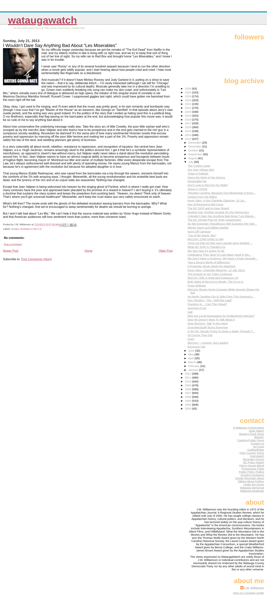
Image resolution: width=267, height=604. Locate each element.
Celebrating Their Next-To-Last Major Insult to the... (219, 254)
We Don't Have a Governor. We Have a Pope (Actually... (222, 258)
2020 (188, 111)
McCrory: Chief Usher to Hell (205, 239)
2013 (188, 138)
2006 (188, 396)
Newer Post (10, 250)
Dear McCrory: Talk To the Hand (207, 323)
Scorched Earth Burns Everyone (207, 327)
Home (89, 250)
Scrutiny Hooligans (252, 475)
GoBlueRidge (255, 449)
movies (15, 229)
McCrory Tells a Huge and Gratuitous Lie (212, 277)
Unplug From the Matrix (202, 196)
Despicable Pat (196, 181)
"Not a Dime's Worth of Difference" (208, 262)
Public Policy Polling (251, 471)
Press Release (196, 285)
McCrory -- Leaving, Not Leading (207, 342)
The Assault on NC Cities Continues (209, 274)
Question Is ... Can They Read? (207, 304)
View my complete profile (248, 593)
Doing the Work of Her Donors (206, 177)
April (191, 358)
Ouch (190, 338)
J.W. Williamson (254, 587)
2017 (188, 123)
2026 (188, 88)
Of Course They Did (199, 335)
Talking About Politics (251, 481)
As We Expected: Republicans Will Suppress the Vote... (222, 223)
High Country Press (252, 452)
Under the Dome (253, 484)
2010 (188, 381)
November (195, 146)
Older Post (166, 250)
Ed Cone (258, 446)
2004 (188, 404)
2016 (188, 127)
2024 (188, 96)
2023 (188, 100)
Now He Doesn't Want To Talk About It (211, 319)
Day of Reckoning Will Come (205, 204)
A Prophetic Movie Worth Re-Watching (211, 266)
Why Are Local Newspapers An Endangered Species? (221, 315)
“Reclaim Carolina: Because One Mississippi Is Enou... (221, 192)
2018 (188, 119)
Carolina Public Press (250, 440)
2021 (188, 107)
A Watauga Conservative (248, 427)
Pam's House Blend (251, 465)
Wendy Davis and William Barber (208, 227)
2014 (188, 135)
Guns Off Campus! (199, 231)
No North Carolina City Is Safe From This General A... (220, 296)
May (191, 354)
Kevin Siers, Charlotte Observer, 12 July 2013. (216, 270)
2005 (188, 400)
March (192, 362)
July (191, 161)
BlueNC (259, 437)
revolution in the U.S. (31, 229)
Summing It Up (196, 308)
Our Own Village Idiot (200, 169)
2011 (188, 377)
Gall (189, 312)
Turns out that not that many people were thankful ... (220, 243)
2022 (188, 103)
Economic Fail (196, 346)
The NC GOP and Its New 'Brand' (208, 208)
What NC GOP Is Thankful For (206, 247)
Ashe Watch (256, 430)
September (195, 154)
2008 (188, 389)
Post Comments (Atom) (36, 259)
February (194, 366)
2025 (188, 92)
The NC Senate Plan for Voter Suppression (214, 219)
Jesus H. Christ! (197, 189)
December (195, 142)
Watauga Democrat (252, 487)
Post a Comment (13, 244)
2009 (188, 385)
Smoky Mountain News (249, 478)
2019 (188, 115)
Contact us (257, 443)
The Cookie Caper (198, 165)
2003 (188, 408)
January (193, 369)
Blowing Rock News (251, 434)
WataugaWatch (42, 20)
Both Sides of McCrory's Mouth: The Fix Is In (215, 281)
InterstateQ (257, 456)
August (193, 158)
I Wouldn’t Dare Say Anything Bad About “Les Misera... (221, 216)
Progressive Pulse (252, 468)
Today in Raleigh (197, 173)
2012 (188, 373)
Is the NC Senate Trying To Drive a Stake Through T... (220, 331)
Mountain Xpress (253, 459)
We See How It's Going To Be (205, 250)
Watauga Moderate (252, 490)
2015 (188, 131)
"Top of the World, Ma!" (201, 235)
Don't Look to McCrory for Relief (207, 185)
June (191, 350)
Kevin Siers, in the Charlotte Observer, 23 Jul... (216, 200)
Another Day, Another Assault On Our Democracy (218, 212)
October (193, 150)
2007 (188, 392)
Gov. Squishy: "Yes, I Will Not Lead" (209, 300)
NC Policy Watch (253, 462)
